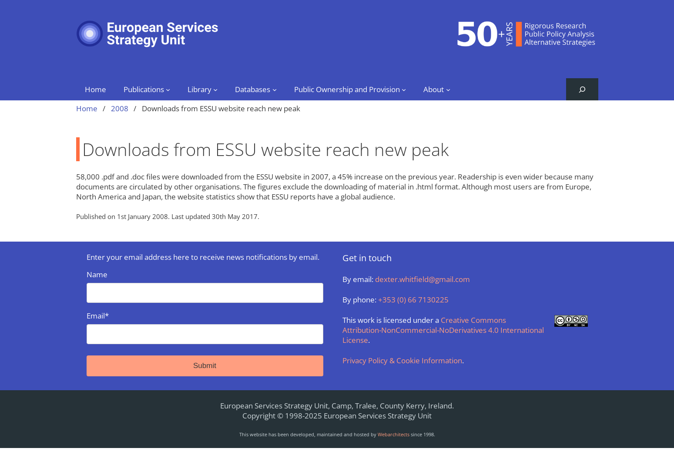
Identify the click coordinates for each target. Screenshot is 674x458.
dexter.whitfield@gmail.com (422, 279)
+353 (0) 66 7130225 (413, 300)
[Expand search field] (582, 89)
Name (205, 286)
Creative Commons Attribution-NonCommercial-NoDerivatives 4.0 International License (443, 330)
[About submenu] (448, 89)
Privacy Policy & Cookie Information (402, 360)
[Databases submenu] (274, 89)
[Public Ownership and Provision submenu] (404, 89)
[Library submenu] (215, 89)
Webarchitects (393, 434)
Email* (205, 327)
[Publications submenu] (168, 89)
